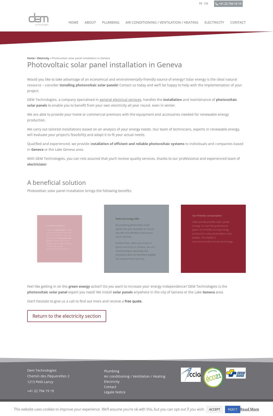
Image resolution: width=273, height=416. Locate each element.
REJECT (232, 409)
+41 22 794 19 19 (230, 4)
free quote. (133, 301)
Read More (249, 409)
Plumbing (110, 23)
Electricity (214, 23)
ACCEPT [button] (214, 409)
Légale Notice (115, 392)
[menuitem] (200, 4)
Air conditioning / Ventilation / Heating (162, 23)
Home (73, 23)
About (90, 23)
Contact (238, 23)
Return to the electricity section (66, 316)
